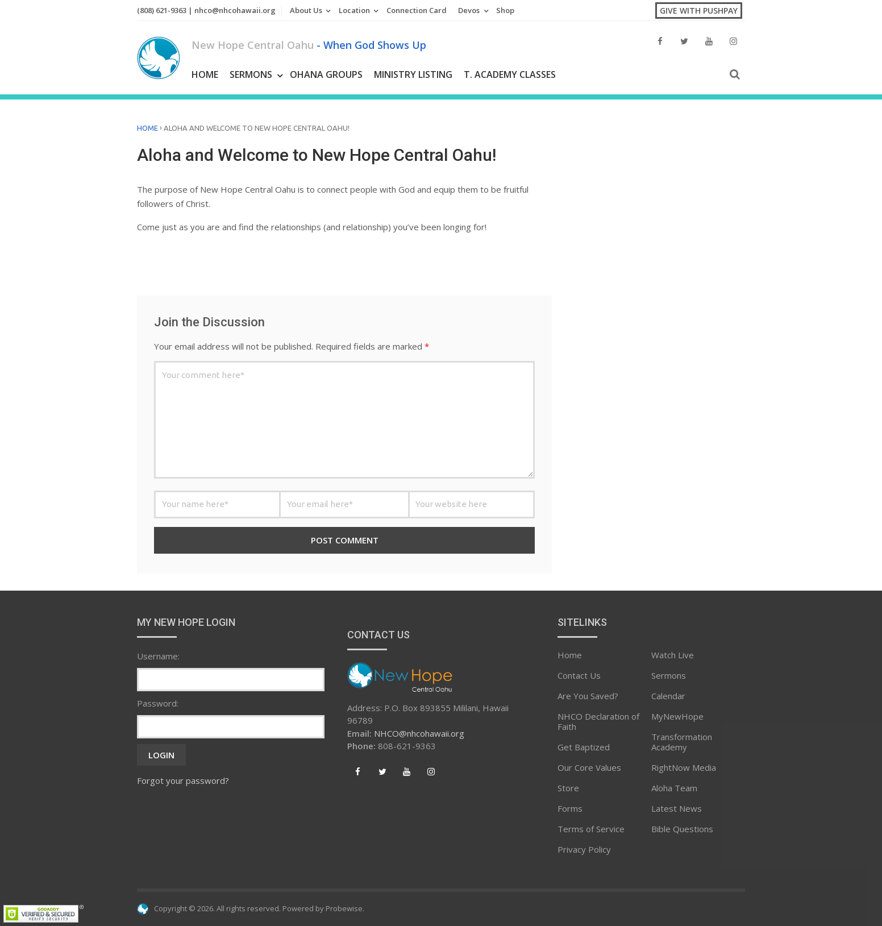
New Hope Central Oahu (309, 45)
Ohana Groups (326, 74)
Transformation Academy (681, 742)
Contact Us (579, 675)
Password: (157, 703)
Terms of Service (591, 828)
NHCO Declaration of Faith (598, 721)
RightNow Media (683, 767)
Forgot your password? (183, 780)
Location (354, 10)
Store (568, 788)
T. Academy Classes (510, 74)
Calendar (668, 695)
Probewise (344, 908)
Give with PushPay (699, 10)
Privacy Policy (584, 849)
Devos (469, 10)
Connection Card (416, 10)
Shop (505, 10)
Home (205, 74)
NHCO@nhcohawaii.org (419, 733)
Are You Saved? (588, 695)
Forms (570, 808)
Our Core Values (589, 767)
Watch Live (672, 655)
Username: (158, 656)
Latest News (676, 808)
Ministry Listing (413, 74)
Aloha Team (674, 788)
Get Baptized (584, 747)
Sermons (251, 74)
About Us (306, 10)
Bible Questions (682, 828)
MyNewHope (677, 716)
